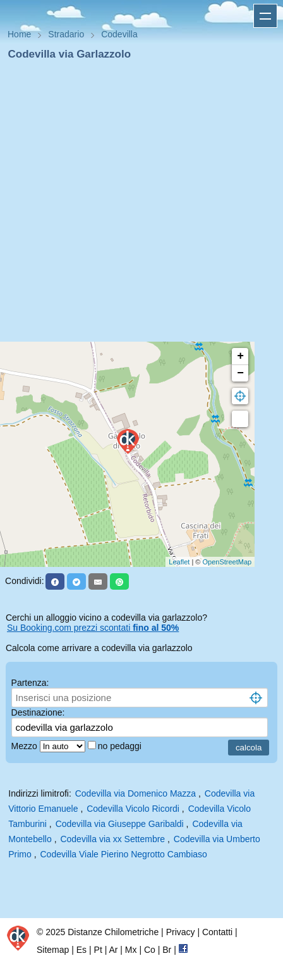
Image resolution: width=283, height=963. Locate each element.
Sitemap (53, 950)
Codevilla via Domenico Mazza (135, 793)
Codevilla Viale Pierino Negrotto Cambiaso (123, 854)
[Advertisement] (136, 205)
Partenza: (30, 683)
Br (166, 950)
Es (81, 950)
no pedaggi (121, 746)
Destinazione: (38, 712)
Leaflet (179, 562)
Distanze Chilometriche (113, 932)
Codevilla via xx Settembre (112, 839)
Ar (113, 950)
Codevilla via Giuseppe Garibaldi (120, 824)
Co (149, 950)
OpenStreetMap (227, 562)
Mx (131, 950)
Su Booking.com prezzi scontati (93, 628)
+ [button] (240, 356)
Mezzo (25, 746)
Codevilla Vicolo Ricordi (133, 809)
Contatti (217, 932)
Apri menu (265, 16)
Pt (98, 950)
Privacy (180, 932)
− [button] (240, 373)
